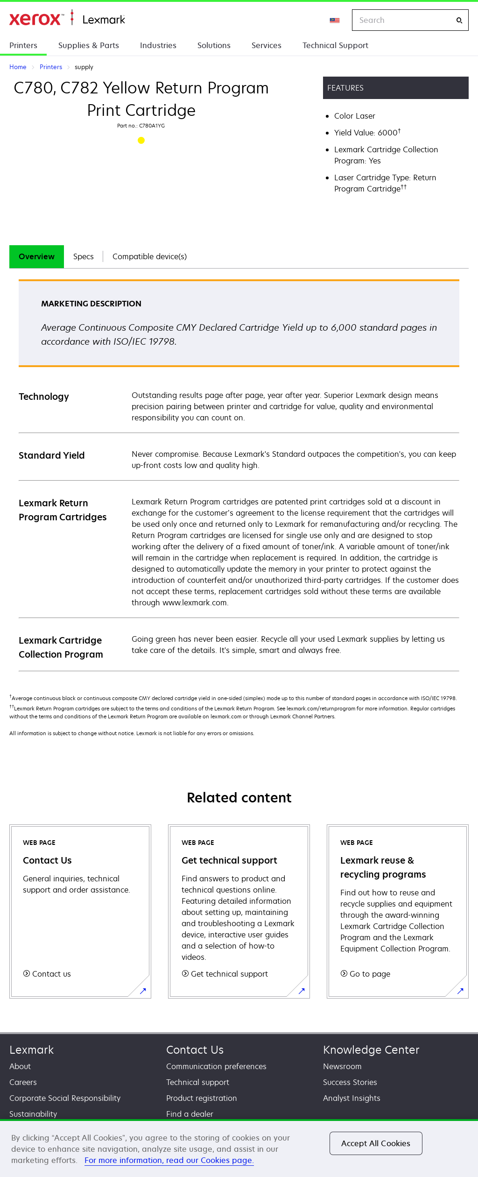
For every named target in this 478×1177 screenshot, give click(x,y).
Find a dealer (189, 1114)
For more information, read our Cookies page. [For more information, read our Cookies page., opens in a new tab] (169, 1160)
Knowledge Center (371, 1049)
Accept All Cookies (376, 1143)
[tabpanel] (239, 475)
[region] (239, 1148)
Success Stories (350, 1082)
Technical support (197, 1082)
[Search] (459, 20)
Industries (158, 45)
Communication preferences (216, 1066)
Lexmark (31, 1049)
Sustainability (33, 1114)
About (20, 1066)
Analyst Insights (351, 1098)
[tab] (36, 256)
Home (67, 17)
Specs (83, 256)
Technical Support (335, 45)
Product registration (201, 1098)
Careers (23, 1082)
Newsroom (342, 1066)
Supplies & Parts (88, 45)
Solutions (214, 45)
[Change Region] (335, 20)
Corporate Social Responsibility (64, 1098)
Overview (37, 256)
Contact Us (195, 1049)
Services (266, 45)
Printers (23, 45)
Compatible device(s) (149, 256)
